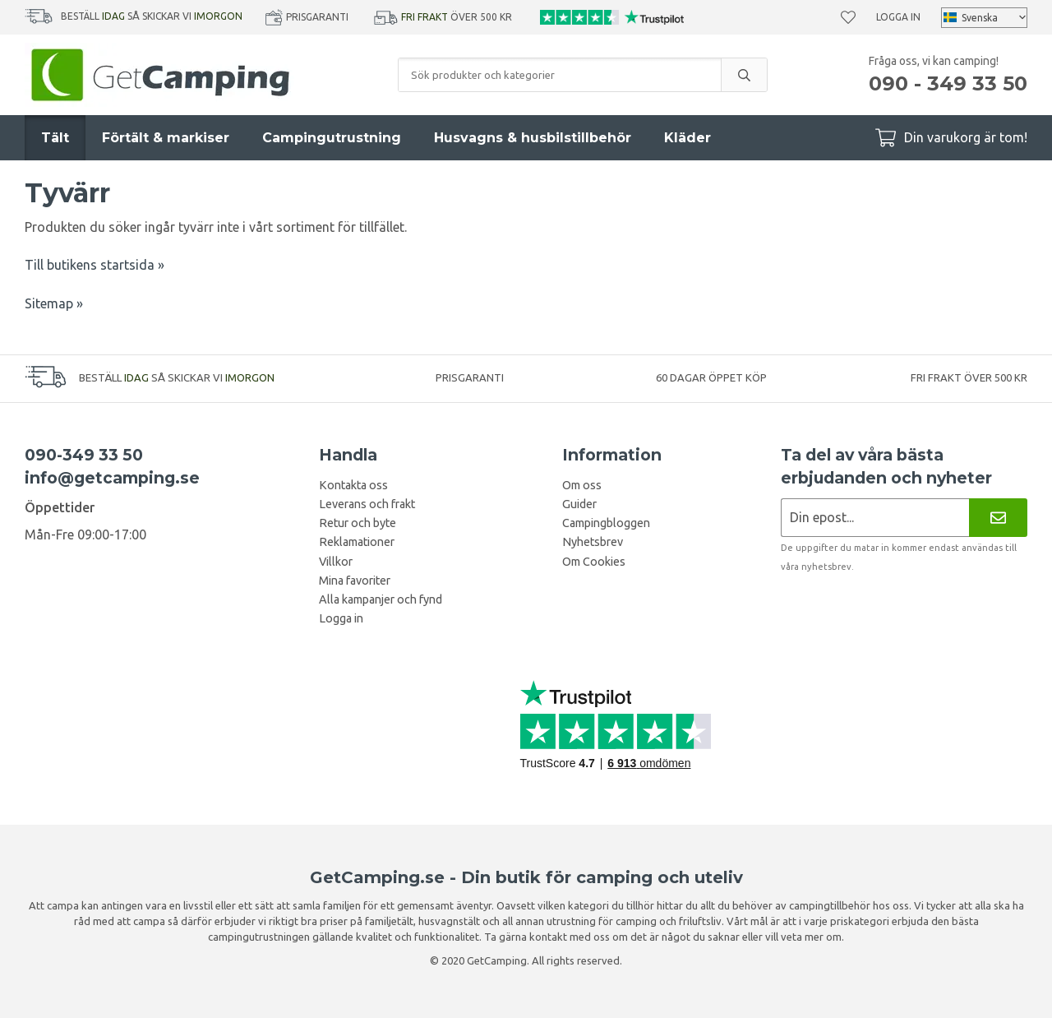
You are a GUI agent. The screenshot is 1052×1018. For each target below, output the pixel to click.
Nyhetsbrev (592, 541)
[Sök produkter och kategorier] (560, 74)
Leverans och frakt (367, 504)
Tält (55, 138)
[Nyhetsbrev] (998, 517)
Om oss (582, 485)
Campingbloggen (606, 523)
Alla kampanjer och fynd (380, 599)
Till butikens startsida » (94, 264)
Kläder (687, 138)
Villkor (336, 561)
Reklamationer (356, 541)
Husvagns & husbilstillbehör (532, 138)
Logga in (898, 17)
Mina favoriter (354, 580)
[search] (744, 74)
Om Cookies (593, 561)
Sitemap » (54, 303)
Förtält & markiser (165, 138)
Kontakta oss (353, 485)
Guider (579, 504)
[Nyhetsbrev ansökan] (875, 517)
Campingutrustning (331, 138)
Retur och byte (357, 523)
